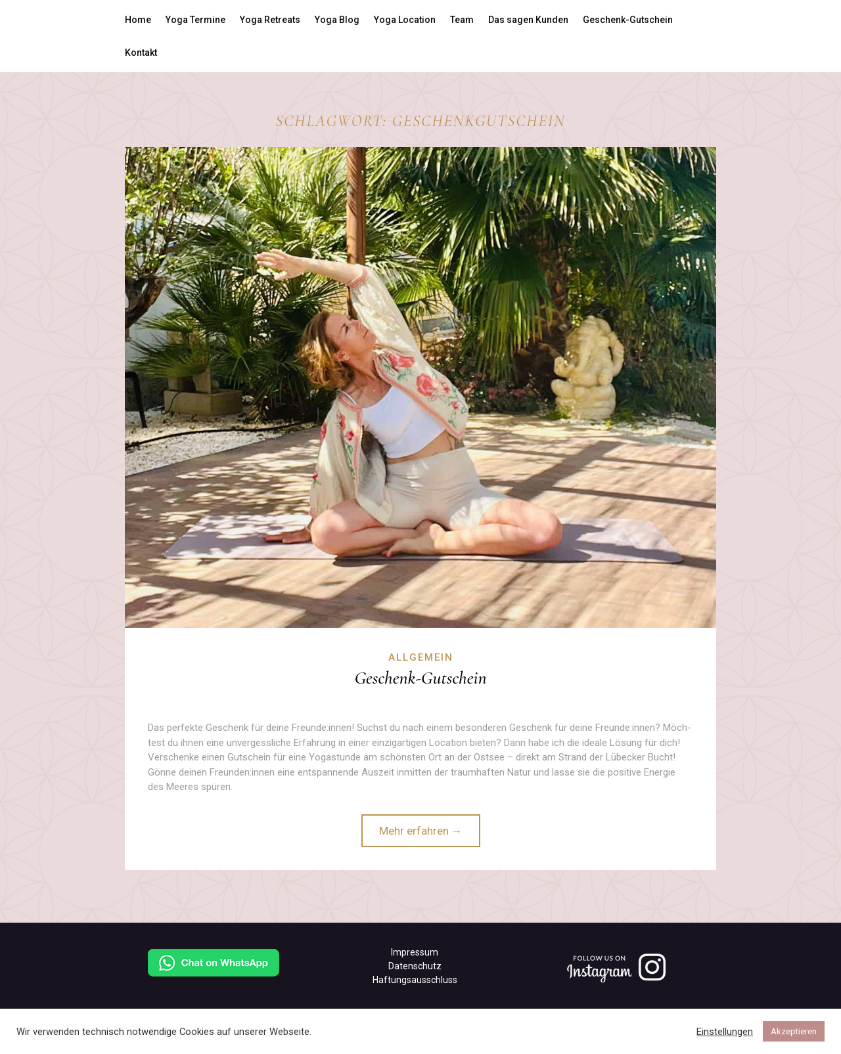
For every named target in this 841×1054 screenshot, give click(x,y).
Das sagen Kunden (528, 19)
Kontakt (141, 52)
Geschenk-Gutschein (628, 19)
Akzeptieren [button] (794, 1031)
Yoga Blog (337, 19)
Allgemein (420, 657)
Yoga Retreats (270, 19)
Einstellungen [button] (724, 1032)
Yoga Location (405, 19)
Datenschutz (415, 966)
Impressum (414, 952)
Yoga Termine (195, 19)
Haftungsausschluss (415, 980)
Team (462, 19)
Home (138, 19)
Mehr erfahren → (421, 830)
